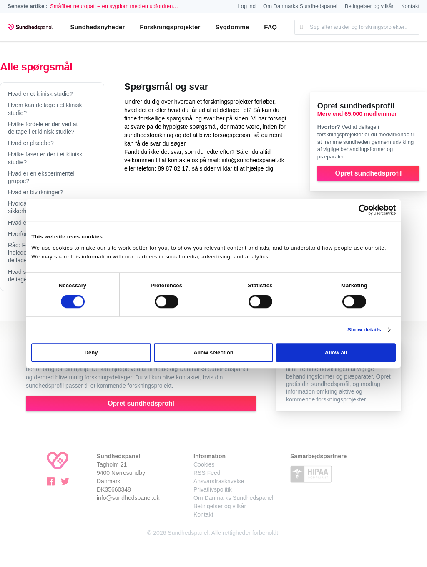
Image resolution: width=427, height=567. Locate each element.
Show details (364, 330)
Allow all (336, 353)
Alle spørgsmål (36, 67)
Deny (91, 353)
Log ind (247, 6)
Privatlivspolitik (212, 489)
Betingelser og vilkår (369, 6)
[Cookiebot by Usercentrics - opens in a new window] (359, 209)
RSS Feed (207, 472)
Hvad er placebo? (31, 143)
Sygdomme (232, 26)
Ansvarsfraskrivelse (218, 481)
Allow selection (213, 353)
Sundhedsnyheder (97, 26)
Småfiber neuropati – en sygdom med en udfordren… (114, 6)
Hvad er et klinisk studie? (40, 93)
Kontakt (410, 6)
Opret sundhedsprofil (368, 173)
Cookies (204, 464)
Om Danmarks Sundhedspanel (300, 6)
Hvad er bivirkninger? (35, 192)
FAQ (270, 26)
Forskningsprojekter (170, 26)
